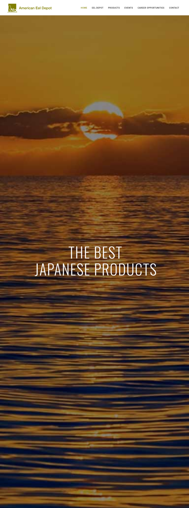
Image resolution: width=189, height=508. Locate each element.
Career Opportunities (151, 8)
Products (114, 8)
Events (128, 8)
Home (84, 8)
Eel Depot (98, 8)
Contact (174, 8)
